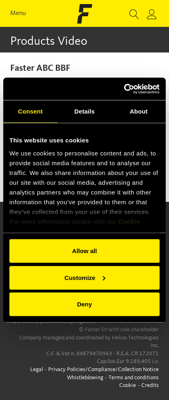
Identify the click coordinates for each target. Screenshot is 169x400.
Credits (150, 385)
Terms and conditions (134, 377)
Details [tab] (84, 111)
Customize (84, 277)
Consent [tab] (30, 111)
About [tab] (139, 111)
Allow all (84, 250)
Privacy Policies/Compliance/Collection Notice (103, 369)
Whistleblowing (85, 377)
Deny (84, 304)
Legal (36, 369)
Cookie (127, 385)
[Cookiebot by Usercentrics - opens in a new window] (124, 88)
